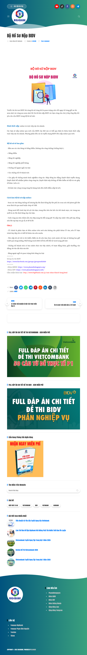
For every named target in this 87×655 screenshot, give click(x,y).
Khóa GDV (52, 600)
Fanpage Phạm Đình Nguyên (20, 628)
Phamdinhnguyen (54, 593)
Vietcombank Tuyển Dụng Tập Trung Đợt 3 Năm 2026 (33, 540)
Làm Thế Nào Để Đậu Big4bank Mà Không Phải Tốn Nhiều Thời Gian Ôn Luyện (41, 530)
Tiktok (13, 635)
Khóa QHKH (52, 596)
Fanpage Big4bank (17, 625)
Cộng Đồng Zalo (54, 607)
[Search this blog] (43, 490)
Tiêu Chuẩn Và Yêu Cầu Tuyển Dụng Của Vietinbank (32, 520)
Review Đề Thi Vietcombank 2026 (27, 550)
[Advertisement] (45, 50)
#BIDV (15, 291)
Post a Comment (45, 41)
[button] (16, 287)
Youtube (13, 632)
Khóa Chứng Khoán (55, 603)
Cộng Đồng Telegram (55, 610)
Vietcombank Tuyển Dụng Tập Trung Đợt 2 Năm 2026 (33, 559)
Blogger (33, 650)
